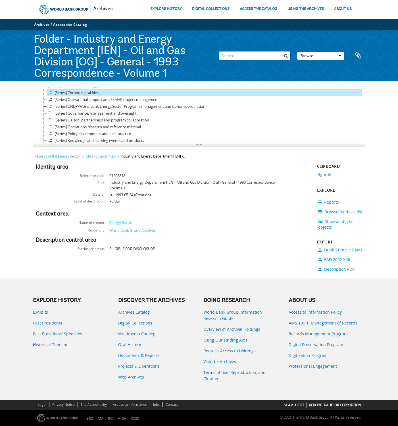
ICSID (135, 418)
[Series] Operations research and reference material (94, 126)
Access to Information (130, 404)
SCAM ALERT (294, 405)
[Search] (254, 55)
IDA (100, 418)
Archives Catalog (134, 312)
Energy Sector (121, 222)
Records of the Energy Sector (57, 156)
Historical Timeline (50, 344)
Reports (328, 202)
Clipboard (358, 56)
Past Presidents (47, 323)
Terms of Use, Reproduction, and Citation (234, 375)
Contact (172, 404)
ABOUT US (343, 9)
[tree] (199, 115)
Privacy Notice (63, 404)
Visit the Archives (219, 361)
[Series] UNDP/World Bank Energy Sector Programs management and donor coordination (126, 106)
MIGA (121, 418)
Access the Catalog (70, 24)
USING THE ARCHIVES (305, 9)
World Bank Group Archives (132, 230)
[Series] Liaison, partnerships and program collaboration (98, 120)
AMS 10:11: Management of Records (323, 323)
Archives (103, 9)
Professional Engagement (313, 366)
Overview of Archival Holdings (231, 329)
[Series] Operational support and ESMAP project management (103, 99)
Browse (321, 55)
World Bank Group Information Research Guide (232, 315)
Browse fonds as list (340, 211)
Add (328, 174)
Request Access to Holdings (229, 350)
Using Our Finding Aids (225, 340)
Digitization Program (308, 355)
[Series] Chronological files (73, 92)
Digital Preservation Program (316, 344)
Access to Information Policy (315, 312)
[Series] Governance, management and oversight (92, 113)
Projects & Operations (139, 366)
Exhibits (40, 312)
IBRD (89, 418)
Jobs (156, 404)
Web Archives (131, 377)
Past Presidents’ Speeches (57, 333)
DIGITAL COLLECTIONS (211, 9)
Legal (42, 404)
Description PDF (336, 269)
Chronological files (100, 156)
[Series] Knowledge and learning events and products (95, 140)
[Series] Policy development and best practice (89, 133)
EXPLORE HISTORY (166, 9)
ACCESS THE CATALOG (258, 9)
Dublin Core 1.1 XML (340, 250)
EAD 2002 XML (334, 259)
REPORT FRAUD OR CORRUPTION (335, 405)
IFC (110, 418)
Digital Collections (135, 323)
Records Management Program (318, 333)
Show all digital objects (336, 224)
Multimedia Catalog (136, 333)
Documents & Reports (139, 355)
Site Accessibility (94, 404)
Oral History (129, 344)
